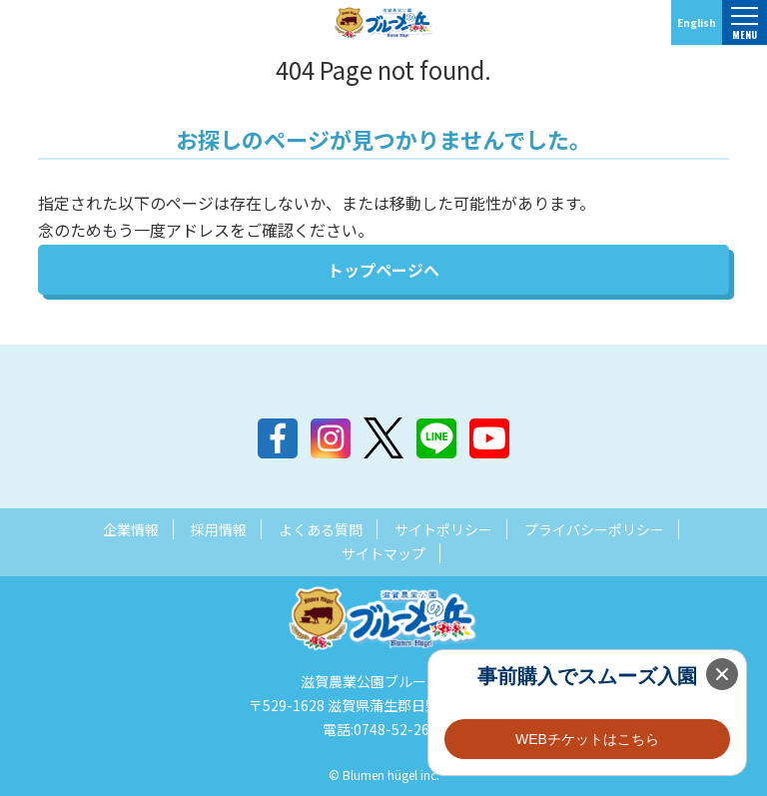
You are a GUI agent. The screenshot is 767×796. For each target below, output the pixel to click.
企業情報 (131, 529)
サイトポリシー (443, 529)
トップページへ (383, 270)
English (696, 22)
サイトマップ (383, 553)
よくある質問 (321, 529)
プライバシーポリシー (594, 529)
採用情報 (219, 529)
